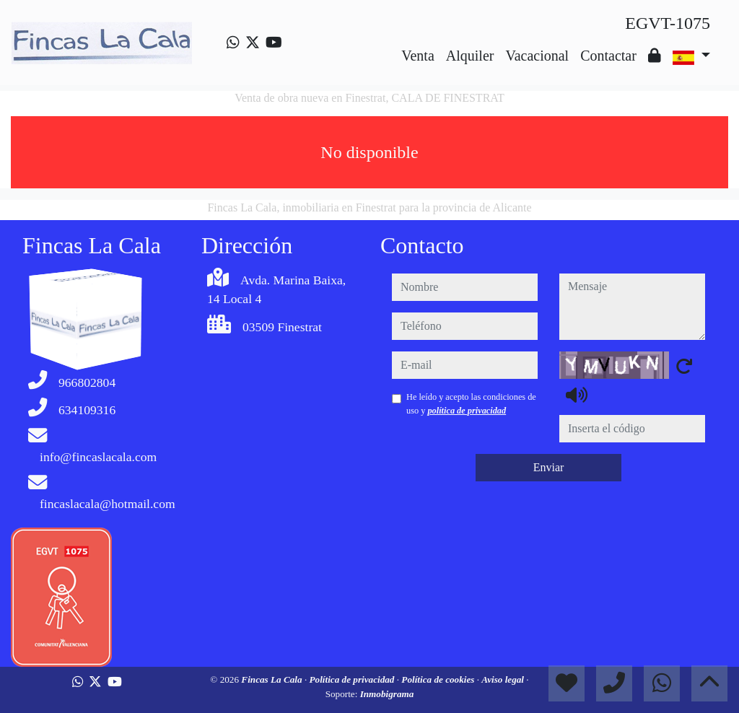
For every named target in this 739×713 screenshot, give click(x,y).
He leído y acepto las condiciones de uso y (471, 403)
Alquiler (470, 56)
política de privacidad (466, 411)
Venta (417, 56)
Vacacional (537, 56)
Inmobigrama (387, 693)
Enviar (548, 467)
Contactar (608, 56)
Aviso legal (503, 679)
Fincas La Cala (273, 679)
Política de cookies (438, 679)
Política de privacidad (353, 679)
